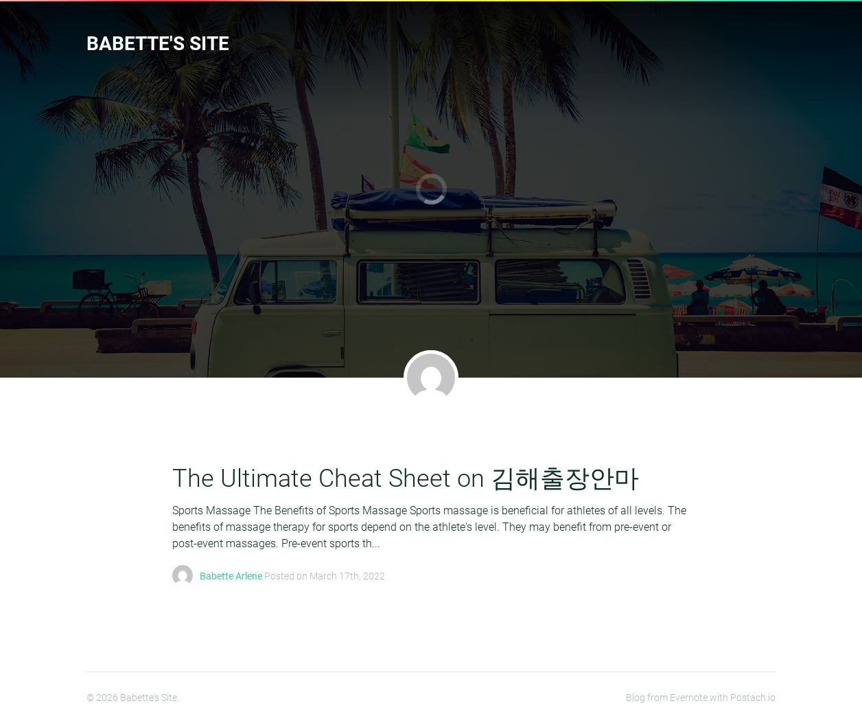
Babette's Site (157, 43)
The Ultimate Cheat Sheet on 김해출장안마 (405, 478)
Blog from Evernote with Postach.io (701, 697)
